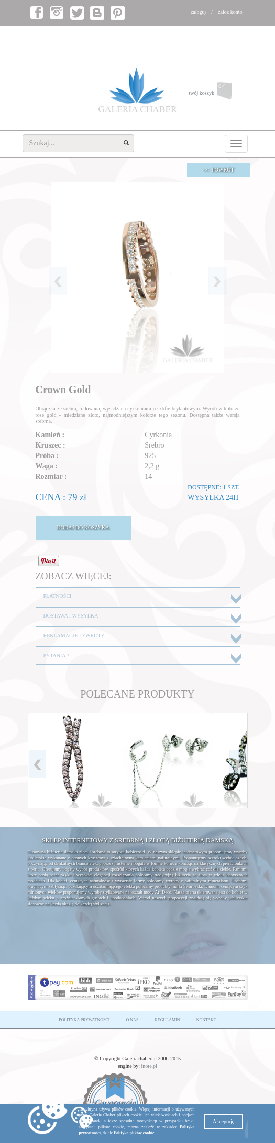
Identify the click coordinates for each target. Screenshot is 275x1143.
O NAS (132, 1020)
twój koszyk (218, 93)
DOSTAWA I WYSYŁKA (70, 616)
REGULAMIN (167, 1020)
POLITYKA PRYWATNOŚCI (84, 1020)
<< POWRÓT (218, 170)
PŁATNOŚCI (57, 596)
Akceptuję (223, 1121)
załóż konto (230, 12)
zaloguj (198, 12)
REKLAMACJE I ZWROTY (74, 635)
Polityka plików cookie (134, 1132)
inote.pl (149, 1066)
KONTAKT (206, 1020)
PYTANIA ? (56, 655)
